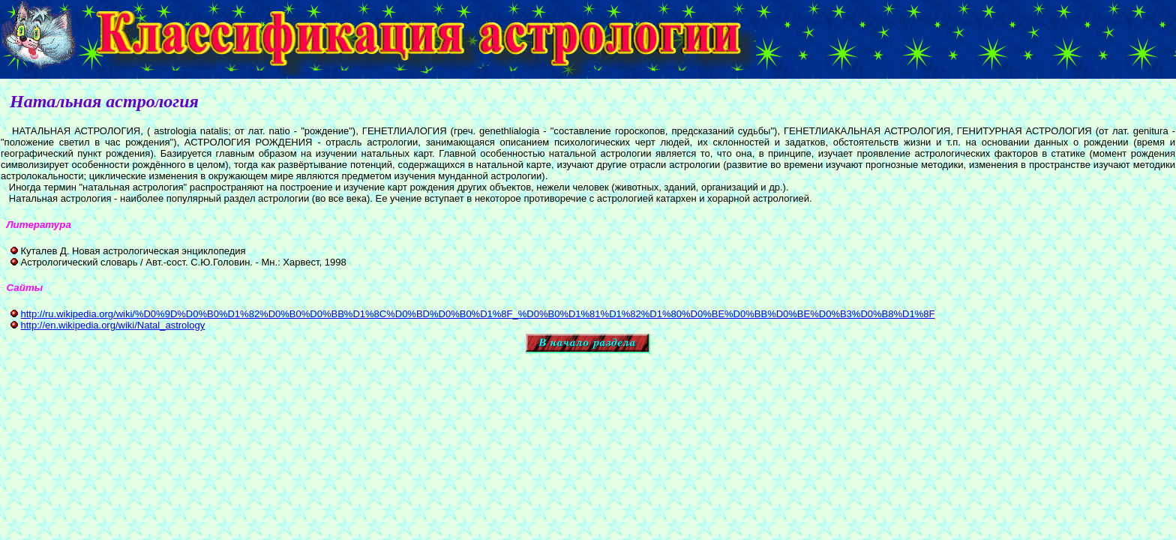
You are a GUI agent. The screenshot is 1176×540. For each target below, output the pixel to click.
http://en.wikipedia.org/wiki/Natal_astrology (112, 325)
